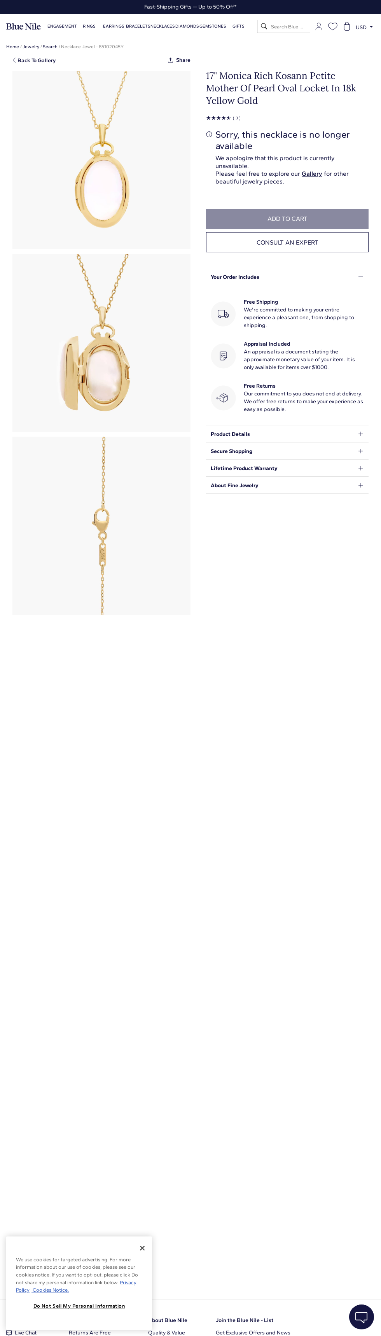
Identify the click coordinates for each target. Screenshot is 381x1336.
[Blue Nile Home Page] (23, 26)
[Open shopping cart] (346, 26)
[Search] (264, 26)
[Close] (142, 1248)
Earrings (113, 26)
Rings (89, 26)
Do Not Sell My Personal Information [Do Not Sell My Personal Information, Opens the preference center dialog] (79, 1306)
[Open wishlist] (332, 26)
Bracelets (138, 26)
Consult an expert (287, 242)
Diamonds (187, 26)
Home (12, 46)
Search (50, 46)
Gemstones (212, 26)
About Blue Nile (167, 1320)
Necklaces (162, 26)
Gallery (312, 173)
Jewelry (31, 46)
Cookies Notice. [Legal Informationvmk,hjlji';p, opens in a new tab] (50, 1290)
